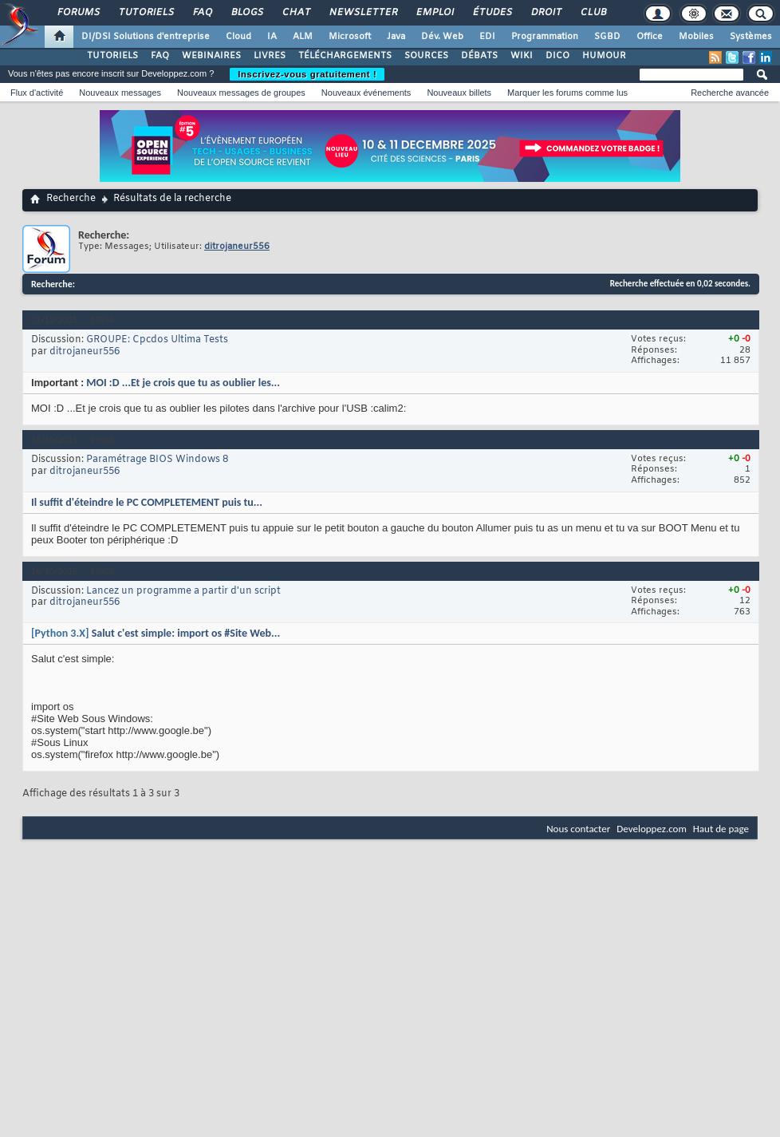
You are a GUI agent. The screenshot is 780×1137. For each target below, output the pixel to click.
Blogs (246, 12)
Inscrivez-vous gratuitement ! (307, 74)
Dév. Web (442, 36)
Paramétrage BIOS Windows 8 (157, 459)
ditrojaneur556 (84, 351)
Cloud (238, 36)
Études (492, 12)
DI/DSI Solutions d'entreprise (145, 36)
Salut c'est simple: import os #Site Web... (186, 633)
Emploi (434, 12)
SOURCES (426, 55)
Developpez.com (652, 829)
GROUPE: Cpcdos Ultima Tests (157, 340)
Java (396, 36)
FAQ (202, 12)
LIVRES (270, 55)
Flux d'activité (36, 92)
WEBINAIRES (211, 55)
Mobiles (696, 36)
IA (272, 36)
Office (649, 36)
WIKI (521, 55)
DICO (557, 55)
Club (592, 12)
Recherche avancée (730, 92)
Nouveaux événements (366, 92)
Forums (77, 12)
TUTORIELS (112, 55)
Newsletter (362, 12)
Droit (545, 12)
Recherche (71, 198)
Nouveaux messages (120, 92)
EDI (487, 36)
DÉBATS (479, 55)
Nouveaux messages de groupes (241, 92)
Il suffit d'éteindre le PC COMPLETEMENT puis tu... (146, 502)
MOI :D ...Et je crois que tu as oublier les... (183, 382)
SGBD (607, 36)
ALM (303, 36)
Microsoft (350, 36)
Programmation (544, 36)
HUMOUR (604, 55)
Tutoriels (145, 12)
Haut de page (721, 829)
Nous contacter (578, 829)
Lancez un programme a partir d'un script (183, 591)
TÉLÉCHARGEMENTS (345, 55)
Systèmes (751, 36)
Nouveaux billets (459, 92)
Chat (295, 12)
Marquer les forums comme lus (567, 92)
